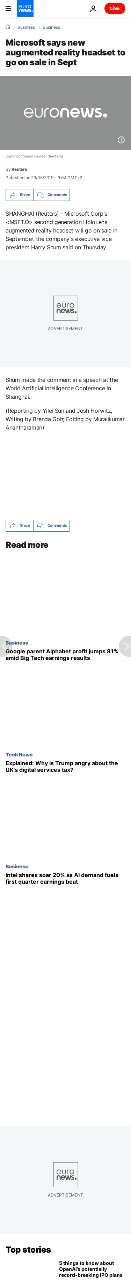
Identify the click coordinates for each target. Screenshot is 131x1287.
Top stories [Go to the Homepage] (28, 1250)
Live (115, 8)
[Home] (8, 27)
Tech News (19, 754)
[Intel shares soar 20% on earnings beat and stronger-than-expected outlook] (65, 878)
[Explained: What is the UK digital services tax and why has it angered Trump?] (65, 766)
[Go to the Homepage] (25, 8)
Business (26, 27)
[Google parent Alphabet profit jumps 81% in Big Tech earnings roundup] (65, 654)
